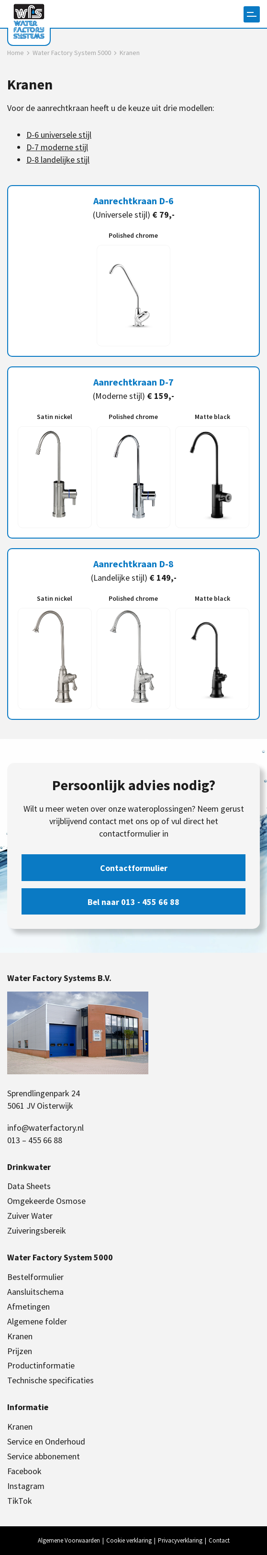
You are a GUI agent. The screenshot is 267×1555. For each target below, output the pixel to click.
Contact (219, 1540)
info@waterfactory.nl (45, 1127)
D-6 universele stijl (58, 134)
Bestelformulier (35, 1276)
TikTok (19, 1500)
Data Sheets (29, 1185)
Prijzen (19, 1350)
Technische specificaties (50, 1380)
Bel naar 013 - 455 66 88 (133, 901)
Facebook (24, 1471)
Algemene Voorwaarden (69, 1540)
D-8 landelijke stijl (57, 159)
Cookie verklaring (129, 1540)
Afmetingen (28, 1306)
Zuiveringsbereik (36, 1230)
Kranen (20, 1336)
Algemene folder (37, 1321)
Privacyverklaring (180, 1540)
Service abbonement (43, 1456)
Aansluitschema (35, 1291)
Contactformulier (133, 867)
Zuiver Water (30, 1215)
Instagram (25, 1485)
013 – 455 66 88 (34, 1140)
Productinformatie (41, 1365)
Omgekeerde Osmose (46, 1200)
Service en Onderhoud (46, 1441)
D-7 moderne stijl (57, 147)
